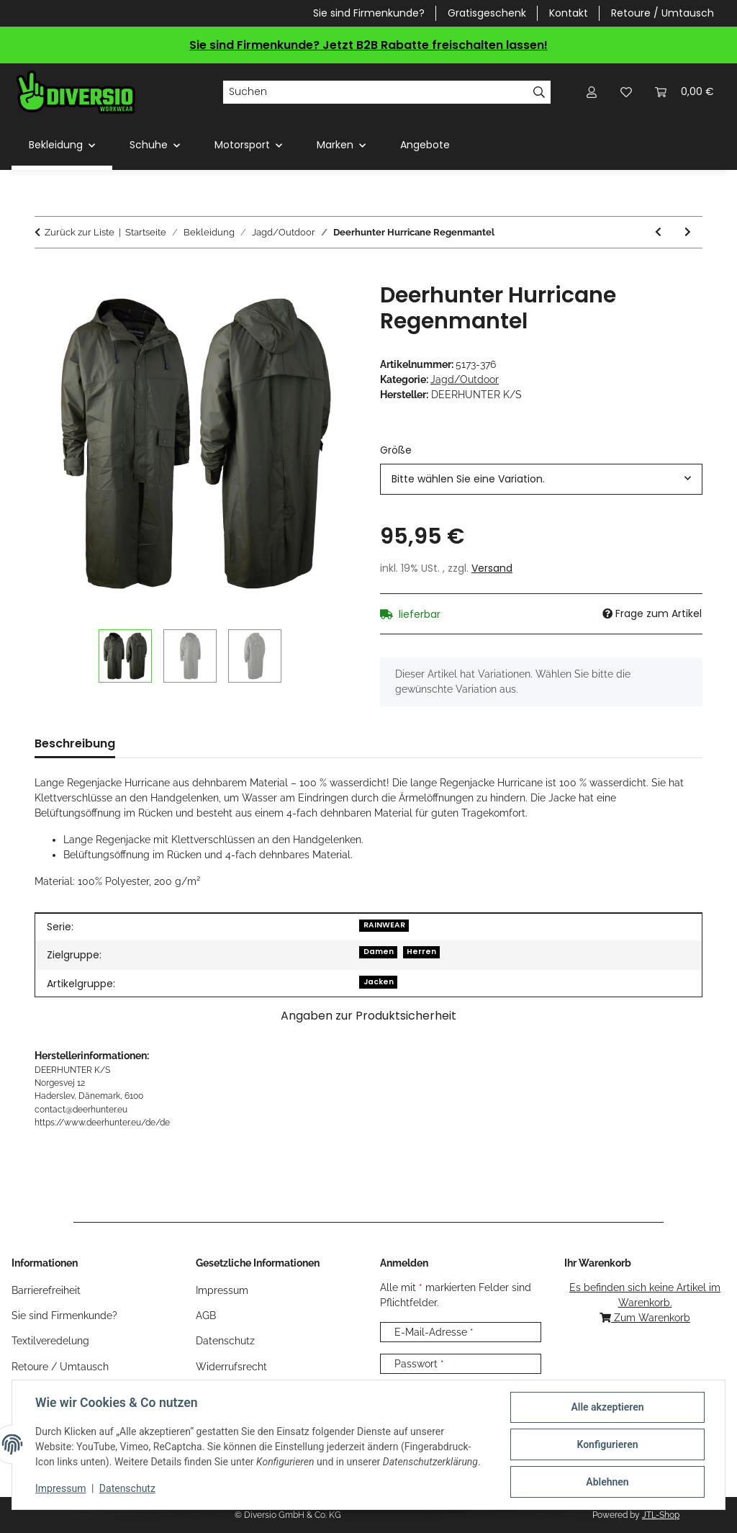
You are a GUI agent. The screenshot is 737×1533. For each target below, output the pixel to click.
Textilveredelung (50, 1341)
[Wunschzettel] (626, 92)
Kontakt (568, 13)
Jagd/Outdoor (464, 379)
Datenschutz (127, 1488)
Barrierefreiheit (46, 1290)
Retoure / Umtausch (662, 13)
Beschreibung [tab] (75, 743)
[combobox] (541, 479)
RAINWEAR (384, 925)
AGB (206, 1315)
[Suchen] (375, 92)
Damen (378, 951)
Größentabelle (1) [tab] (191, 743)
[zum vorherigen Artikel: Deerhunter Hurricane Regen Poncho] (658, 232)
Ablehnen (607, 1482)
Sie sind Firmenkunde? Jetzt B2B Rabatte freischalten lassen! (368, 45)
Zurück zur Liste (79, 232)
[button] (591, 92)
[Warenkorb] (684, 92)
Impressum (60, 1488)
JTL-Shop (660, 1515)
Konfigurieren (607, 1444)
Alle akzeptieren (607, 1407)
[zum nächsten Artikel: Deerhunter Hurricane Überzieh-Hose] (687, 232)
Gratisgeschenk (487, 13)
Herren (421, 951)
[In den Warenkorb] (46, 274)
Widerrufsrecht (231, 1366)
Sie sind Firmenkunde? (369, 13)
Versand (491, 568)
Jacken (378, 981)
